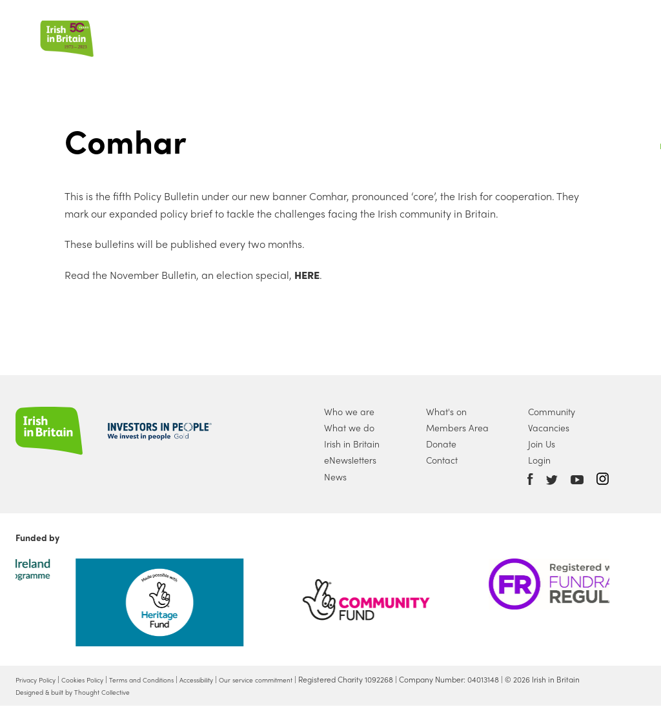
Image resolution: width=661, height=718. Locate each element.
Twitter (552, 480)
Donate (539, 34)
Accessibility (228, 679)
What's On (417, 34)
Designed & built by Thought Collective (83, 704)
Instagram (602, 479)
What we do (290, 34)
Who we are (208, 34)
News (356, 34)
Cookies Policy (94, 679)
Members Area (457, 427)
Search (618, 33)
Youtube (577, 480)
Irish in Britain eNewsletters (352, 451)
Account (591, 33)
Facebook (530, 479)
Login (539, 459)
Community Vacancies (551, 419)
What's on (446, 411)
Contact (442, 459)
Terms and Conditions (163, 679)
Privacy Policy (39, 679)
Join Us (482, 34)
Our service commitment (299, 679)
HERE (306, 274)
